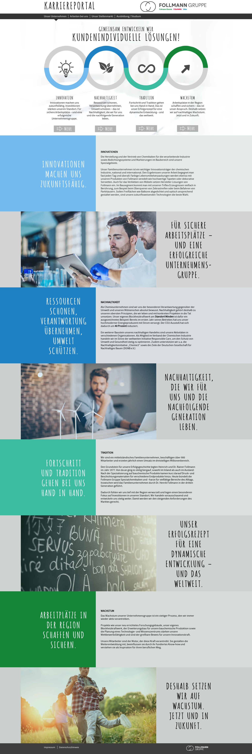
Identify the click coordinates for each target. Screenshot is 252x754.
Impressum (49, 747)
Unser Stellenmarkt (102, 16)
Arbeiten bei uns (79, 16)
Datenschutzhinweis (69, 747)
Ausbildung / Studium (129, 16)
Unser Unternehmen (55, 16)
